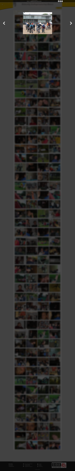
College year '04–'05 (33, 1)
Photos (28, 1)
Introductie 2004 (39, 1)
